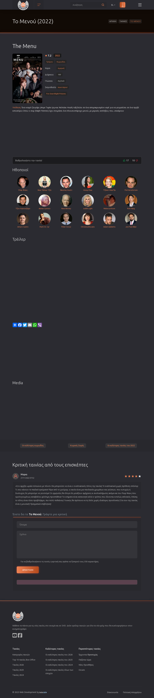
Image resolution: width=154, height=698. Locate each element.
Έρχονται (88, 654)
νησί (107, 107)
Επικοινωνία (112, 692)
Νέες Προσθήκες (86, 664)
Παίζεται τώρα (85, 659)
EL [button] (113, 5)
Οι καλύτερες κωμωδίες (33, 445)
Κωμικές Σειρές (77, 445)
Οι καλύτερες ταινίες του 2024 (59, 664)
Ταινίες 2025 (18, 670)
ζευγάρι (35, 107)
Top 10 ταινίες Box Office (23, 659)
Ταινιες (123, 21)
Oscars (82, 670)
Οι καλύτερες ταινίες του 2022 (121, 445)
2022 (57, 55)
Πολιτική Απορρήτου (132, 692)
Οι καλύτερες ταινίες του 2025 (59, 659)
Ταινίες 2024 (18, 675)
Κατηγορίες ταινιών (21, 654)
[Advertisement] (77, 133)
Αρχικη (112, 21)
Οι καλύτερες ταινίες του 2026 (59, 654)
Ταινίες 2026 (18, 664)
